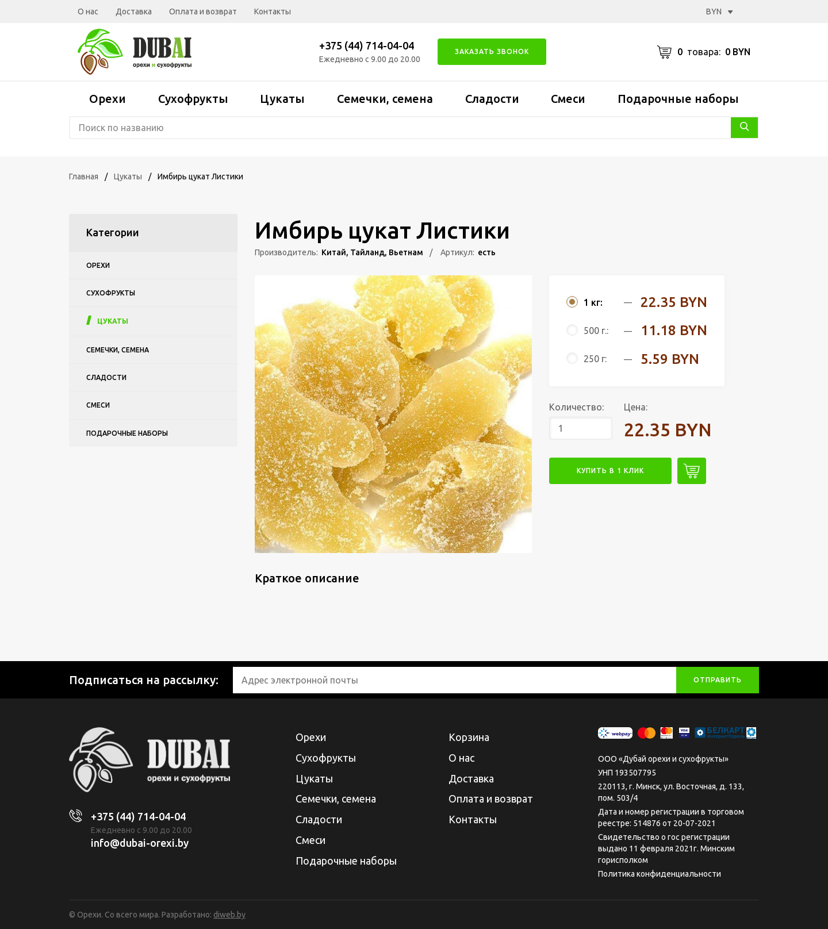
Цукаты (282, 98)
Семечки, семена (385, 98)
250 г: (595, 359)
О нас (88, 11)
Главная (83, 176)
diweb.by (229, 914)
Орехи (107, 98)
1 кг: (593, 302)
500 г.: (596, 330)
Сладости (492, 98)
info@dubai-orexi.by (140, 843)
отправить (717, 680)
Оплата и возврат (203, 11)
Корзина (468, 737)
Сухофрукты (193, 98)
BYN (719, 11)
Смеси (568, 98)
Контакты (272, 11)
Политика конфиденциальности (659, 873)
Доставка (134, 11)
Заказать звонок (492, 51)
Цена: (635, 407)
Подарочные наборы (678, 98)
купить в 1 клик (610, 470)
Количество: (576, 407)
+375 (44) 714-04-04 (366, 45)
